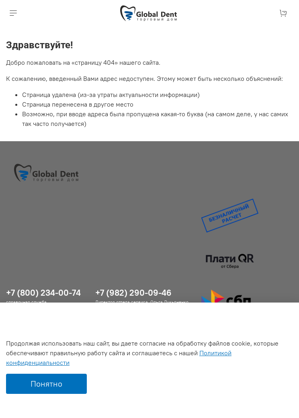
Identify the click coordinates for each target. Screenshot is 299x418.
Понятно (46, 384)
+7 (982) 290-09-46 (133, 292)
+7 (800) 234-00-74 (43, 292)
